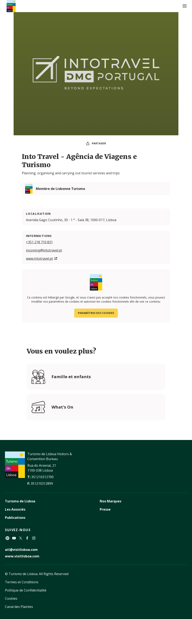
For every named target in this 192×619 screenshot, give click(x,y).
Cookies (11, 598)
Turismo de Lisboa (20, 501)
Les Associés (15, 509)
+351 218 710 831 (39, 242)
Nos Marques (110, 501)
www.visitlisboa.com (22, 556)
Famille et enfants (71, 376)
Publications (15, 517)
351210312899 (42, 483)
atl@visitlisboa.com (21, 549)
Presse (105, 509)
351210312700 (42, 477)
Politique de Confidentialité (25, 590)
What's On (62, 407)
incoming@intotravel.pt (44, 250)
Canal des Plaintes (19, 606)
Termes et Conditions (21, 582)
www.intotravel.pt (39, 258)
